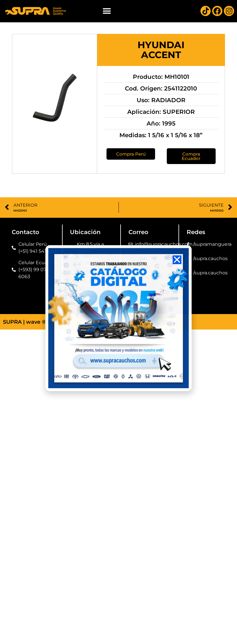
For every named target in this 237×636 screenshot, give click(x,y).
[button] (106, 11)
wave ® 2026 (43, 322)
